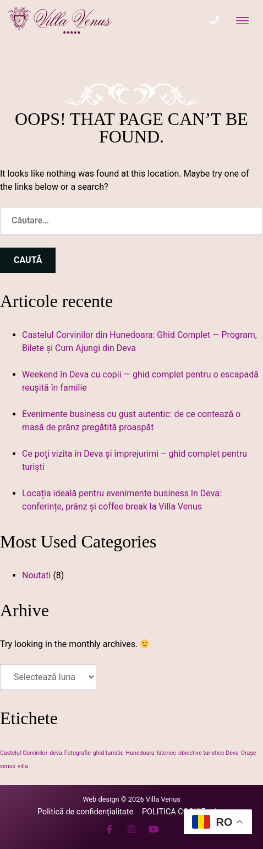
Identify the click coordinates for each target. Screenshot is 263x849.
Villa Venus (163, 799)
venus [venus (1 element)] (7, 766)
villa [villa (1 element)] (23, 766)
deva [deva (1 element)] (56, 753)
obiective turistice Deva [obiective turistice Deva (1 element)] (208, 753)
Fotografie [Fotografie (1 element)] (77, 753)
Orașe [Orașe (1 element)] (248, 753)
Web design (101, 799)
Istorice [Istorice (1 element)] (166, 753)
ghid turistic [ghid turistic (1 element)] (108, 753)
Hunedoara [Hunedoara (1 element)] (140, 753)
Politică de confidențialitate (85, 812)
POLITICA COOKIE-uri (179, 812)
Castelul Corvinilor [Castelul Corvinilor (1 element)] (23, 753)
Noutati (36, 575)
